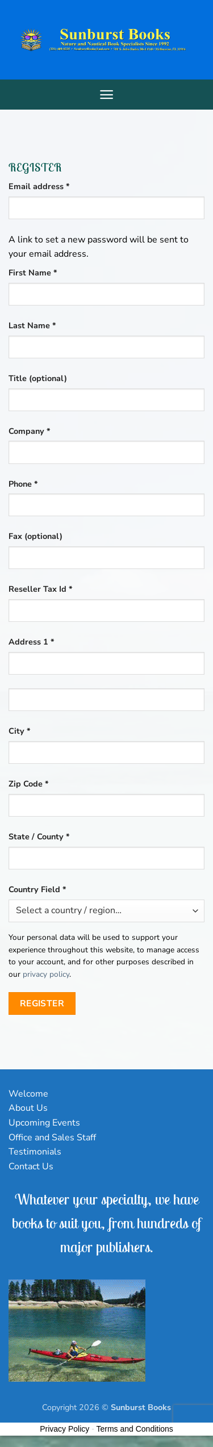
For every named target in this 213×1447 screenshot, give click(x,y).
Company (30, 431)
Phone (23, 484)
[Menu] (106, 95)
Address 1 (32, 641)
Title (38, 378)
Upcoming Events (44, 1122)
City (20, 731)
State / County (39, 836)
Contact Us (31, 1166)
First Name (33, 272)
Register (42, 1003)
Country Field (37, 889)
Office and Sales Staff (52, 1137)
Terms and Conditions (134, 1428)
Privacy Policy (64, 1428)
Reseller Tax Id (41, 589)
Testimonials (35, 1151)
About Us (28, 1108)
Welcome (28, 1094)
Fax (35, 536)
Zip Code (29, 783)
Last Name (32, 325)
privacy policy (46, 974)
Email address (57, 186)
